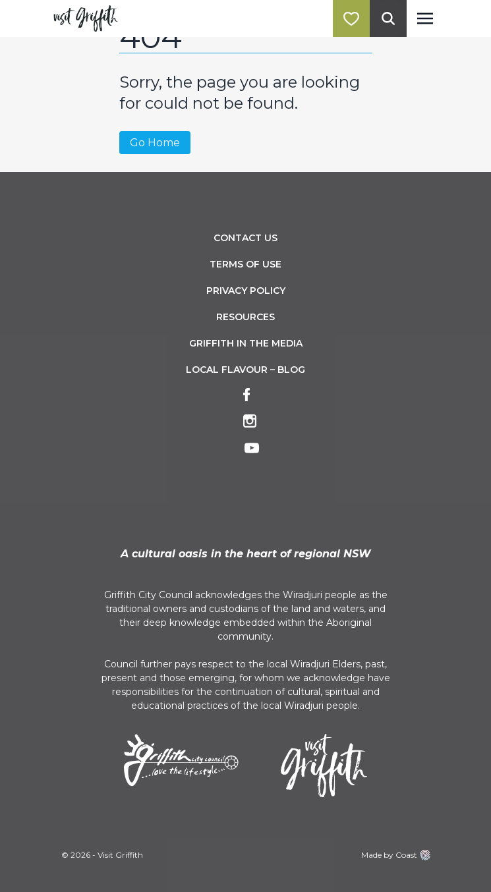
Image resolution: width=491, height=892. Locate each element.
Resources (245, 317)
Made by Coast (395, 855)
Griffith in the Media (246, 343)
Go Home (155, 142)
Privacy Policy (245, 290)
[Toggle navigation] (425, 18)
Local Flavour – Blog (245, 370)
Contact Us (245, 238)
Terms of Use (245, 264)
